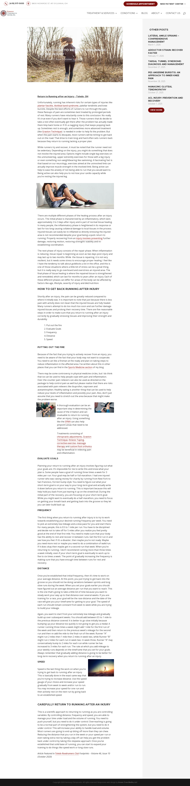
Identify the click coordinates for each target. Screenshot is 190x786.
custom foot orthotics (81, 446)
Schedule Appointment (140, 4)
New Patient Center (171, 4)
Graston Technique (52, 131)
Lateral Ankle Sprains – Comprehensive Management (163, 38)
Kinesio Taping (76, 439)
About (155, 13)
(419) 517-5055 (16, 3)
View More (156, 110)
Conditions (128, 13)
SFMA (68, 421)
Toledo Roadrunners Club (67, 753)
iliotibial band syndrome (66, 105)
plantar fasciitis (45, 105)
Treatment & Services (100, 13)
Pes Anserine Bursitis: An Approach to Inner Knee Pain (164, 75)
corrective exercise (66, 443)
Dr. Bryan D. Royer (52, 59)
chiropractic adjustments (69, 436)
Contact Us (173, 13)
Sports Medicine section (80, 367)
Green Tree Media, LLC (127, 782)
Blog (144, 13)
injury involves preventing (89, 238)
